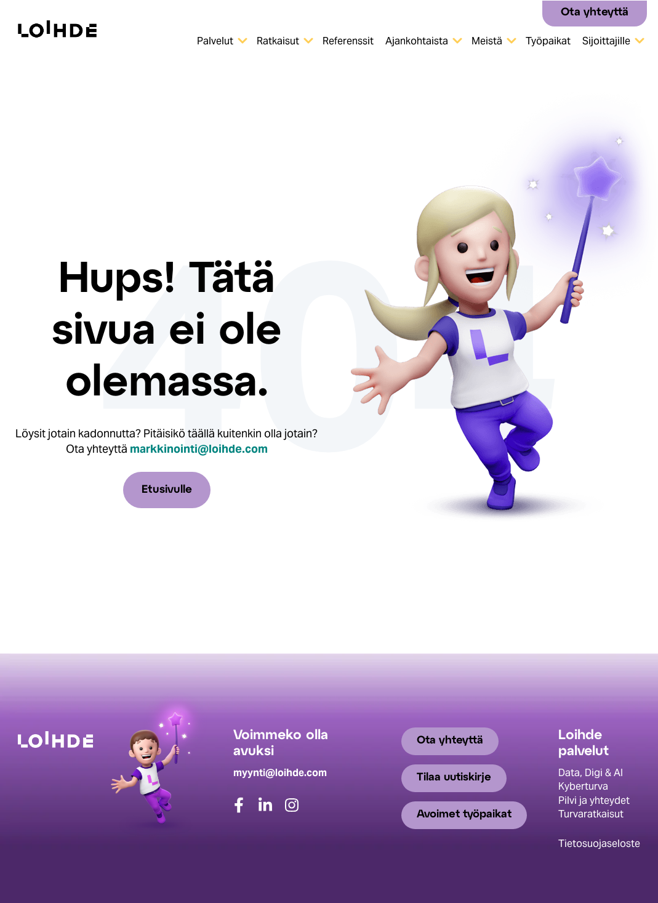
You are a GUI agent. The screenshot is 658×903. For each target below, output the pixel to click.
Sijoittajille (606, 40)
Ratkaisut (278, 40)
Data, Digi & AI (590, 772)
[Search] (528, 12)
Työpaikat (548, 40)
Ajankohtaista (416, 40)
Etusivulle (167, 490)
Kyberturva (583, 786)
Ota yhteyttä (594, 12)
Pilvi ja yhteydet (594, 799)
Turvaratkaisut (591, 814)
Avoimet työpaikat (465, 815)
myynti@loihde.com (280, 772)
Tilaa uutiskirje (454, 778)
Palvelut (215, 40)
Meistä (486, 40)
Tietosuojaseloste (599, 842)
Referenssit (348, 40)
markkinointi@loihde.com (199, 449)
